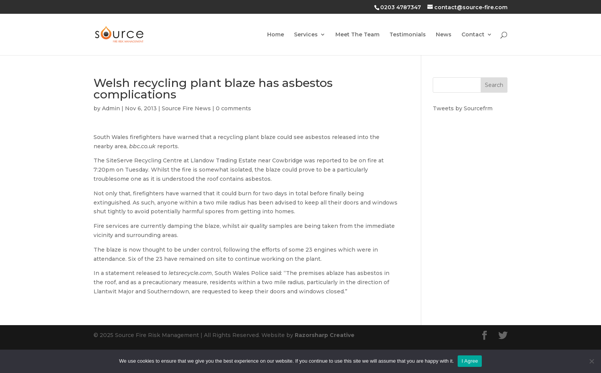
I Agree (469, 361)
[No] (591, 361)
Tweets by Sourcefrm (463, 108)
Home (275, 35)
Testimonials (407, 35)
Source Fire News (186, 108)
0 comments (233, 108)
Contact (472, 35)
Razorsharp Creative (325, 335)
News (444, 35)
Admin (111, 108)
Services (306, 35)
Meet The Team (357, 35)
